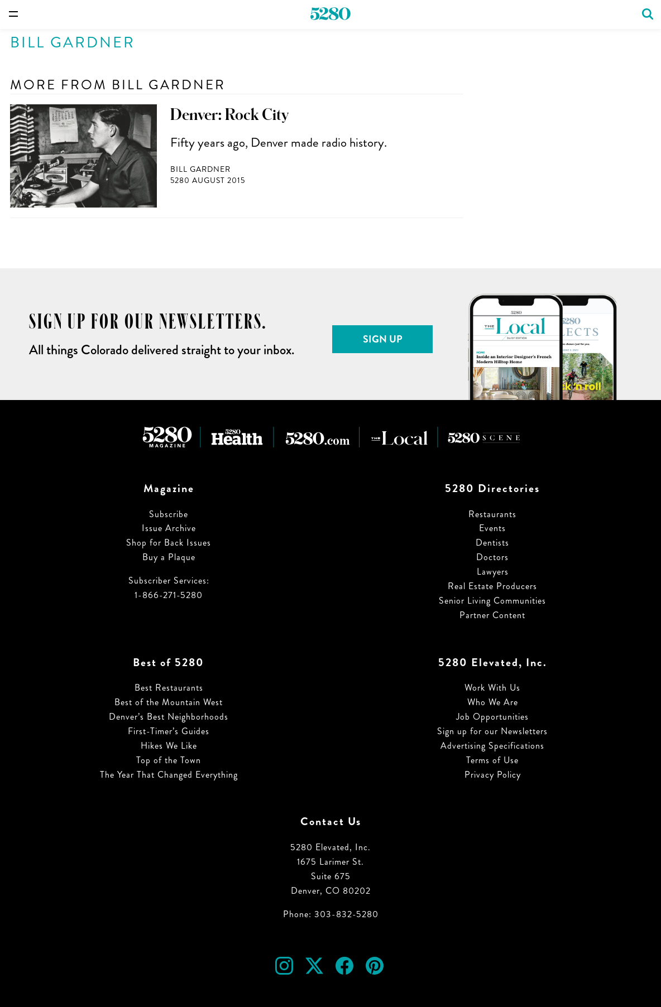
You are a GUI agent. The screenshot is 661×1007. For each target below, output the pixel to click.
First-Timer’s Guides (168, 731)
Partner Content (492, 615)
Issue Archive (169, 528)
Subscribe (168, 514)
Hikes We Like (169, 745)
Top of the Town (168, 760)
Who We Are (492, 702)
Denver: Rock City (229, 115)
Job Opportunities (492, 716)
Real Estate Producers (492, 586)
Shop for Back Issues (168, 542)
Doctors (492, 557)
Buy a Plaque (168, 557)
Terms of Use (492, 760)
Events (492, 528)
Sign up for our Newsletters (492, 731)
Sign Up (383, 339)
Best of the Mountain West (168, 702)
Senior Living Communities (492, 600)
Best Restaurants (169, 687)
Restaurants (492, 514)
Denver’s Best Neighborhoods (168, 716)
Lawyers (493, 571)
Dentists (492, 542)
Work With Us (492, 687)
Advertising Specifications (492, 745)
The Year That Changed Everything (169, 774)
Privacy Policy (492, 774)
